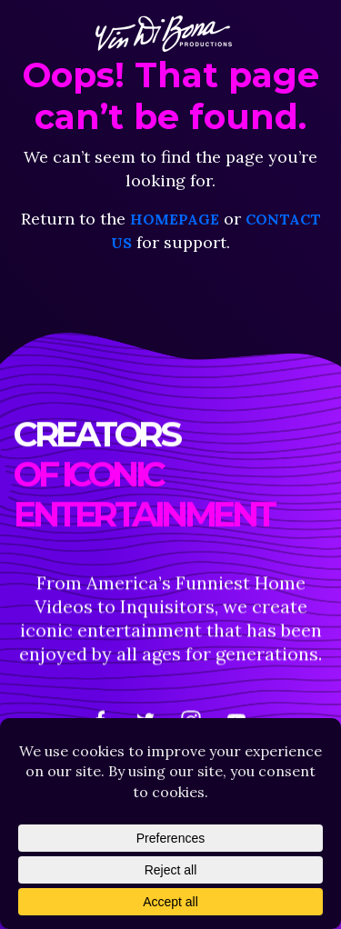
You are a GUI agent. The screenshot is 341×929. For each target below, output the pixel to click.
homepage (174, 219)
